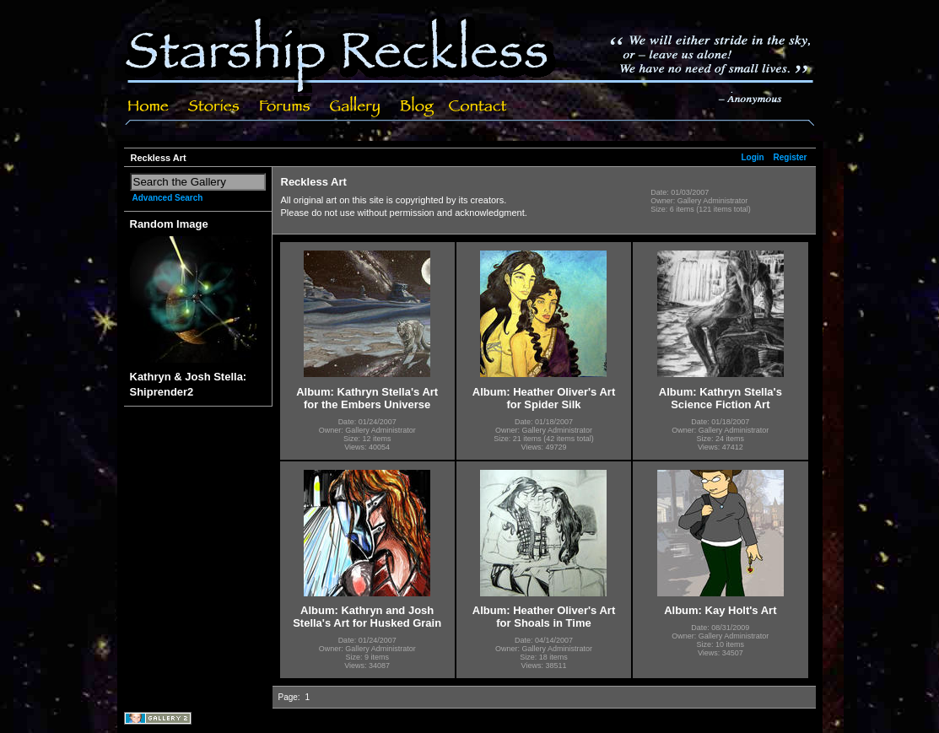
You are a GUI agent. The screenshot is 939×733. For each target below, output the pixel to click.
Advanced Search (167, 197)
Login (752, 157)
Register (790, 157)
